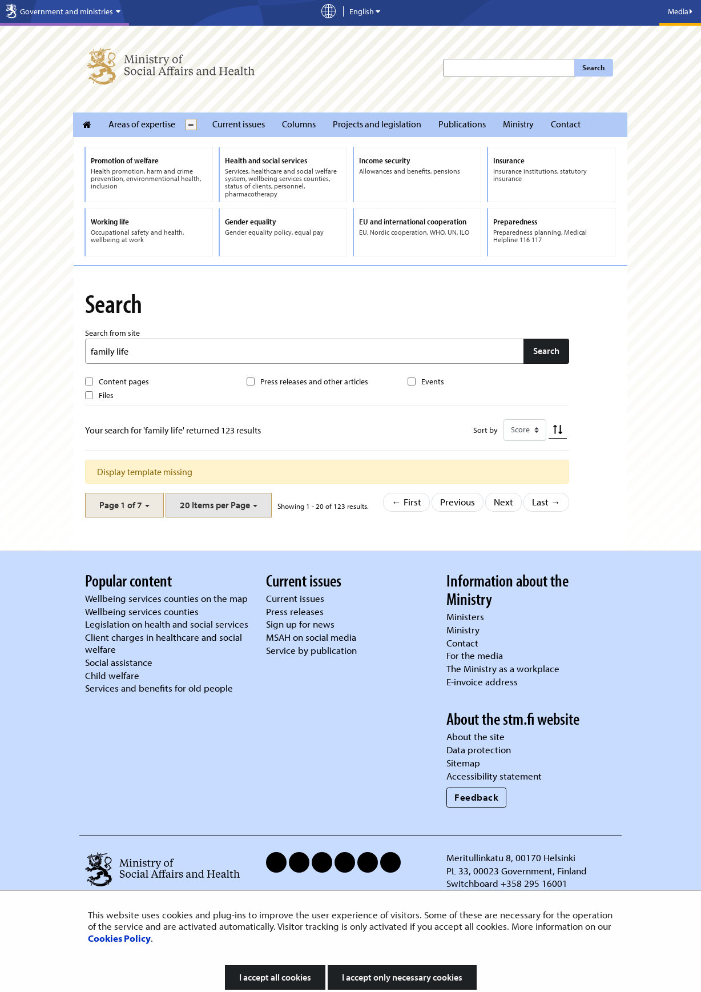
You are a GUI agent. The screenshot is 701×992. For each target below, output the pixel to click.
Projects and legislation (377, 124)
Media (680, 11)
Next (503, 502)
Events (432, 381)
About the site (475, 736)
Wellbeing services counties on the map (166, 598)
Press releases (295, 611)
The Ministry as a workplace (502, 668)
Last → (546, 502)
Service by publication (311, 650)
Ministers (465, 616)
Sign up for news (300, 624)
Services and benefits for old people (159, 688)
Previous (457, 502)
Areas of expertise (141, 124)
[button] (124, 505)
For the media (474, 655)
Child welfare (112, 675)
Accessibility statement (494, 776)
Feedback (476, 797)
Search (593, 67)
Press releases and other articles (314, 381)
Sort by (485, 430)
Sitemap (463, 763)
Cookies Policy (119, 938)
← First (406, 502)
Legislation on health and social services (166, 624)
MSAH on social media (311, 637)
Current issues (238, 124)
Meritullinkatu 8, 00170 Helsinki (510, 858)
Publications (462, 124)
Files (106, 395)
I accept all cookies (275, 977)
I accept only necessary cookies (402, 977)
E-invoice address (482, 682)
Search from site (112, 333)
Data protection (478, 750)
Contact (566, 124)
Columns (299, 124)
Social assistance (118, 662)
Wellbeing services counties (142, 611)
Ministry (518, 124)
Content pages (124, 381)
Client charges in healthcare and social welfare (163, 643)
